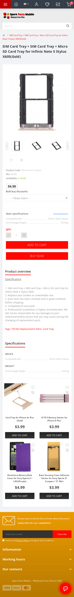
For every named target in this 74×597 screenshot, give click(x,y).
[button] (36, 4)
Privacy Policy (22, 540)
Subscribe (62, 534)
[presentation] (6, 145)
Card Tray (48, 329)
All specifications (60, 213)
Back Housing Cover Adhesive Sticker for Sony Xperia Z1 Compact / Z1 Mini (54, 478)
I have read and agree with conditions (29, 540)
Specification (13, 279)
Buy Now (37, 256)
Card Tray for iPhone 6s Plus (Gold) (20, 419)
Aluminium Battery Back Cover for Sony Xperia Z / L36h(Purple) (19, 478)
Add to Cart (37, 245)
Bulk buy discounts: (17, 191)
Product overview (18, 271)
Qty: (8, 229)
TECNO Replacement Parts (27, 329)
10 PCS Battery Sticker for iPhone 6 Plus (54, 419)
